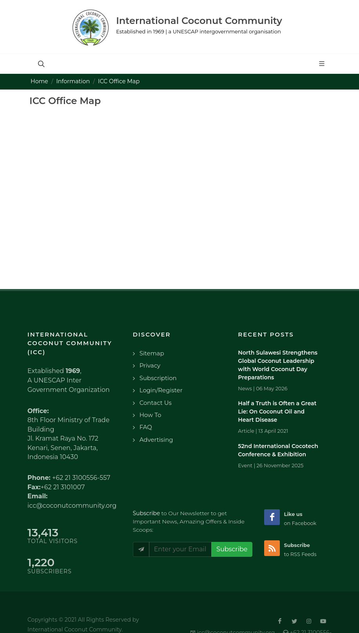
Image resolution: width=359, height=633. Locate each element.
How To (150, 415)
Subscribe (231, 549)
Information (73, 81)
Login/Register (161, 390)
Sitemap (152, 353)
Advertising (156, 439)
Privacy (150, 365)
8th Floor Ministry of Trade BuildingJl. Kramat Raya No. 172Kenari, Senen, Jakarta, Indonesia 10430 (68, 438)
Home (39, 81)
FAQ (146, 427)
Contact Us (156, 402)
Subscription (158, 378)
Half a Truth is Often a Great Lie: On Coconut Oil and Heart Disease (277, 411)
